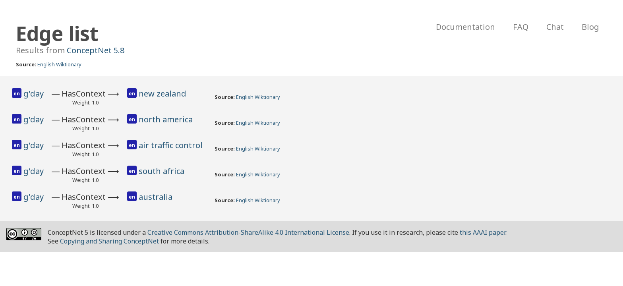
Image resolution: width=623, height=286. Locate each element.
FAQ (520, 26)
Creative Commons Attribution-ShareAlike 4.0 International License (248, 232)
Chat (555, 26)
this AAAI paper (482, 232)
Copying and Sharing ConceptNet (109, 241)
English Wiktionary (59, 64)
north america (166, 119)
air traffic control (171, 145)
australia (155, 196)
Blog (590, 26)
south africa (161, 171)
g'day (33, 93)
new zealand (162, 93)
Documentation (465, 26)
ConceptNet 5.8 (95, 50)
